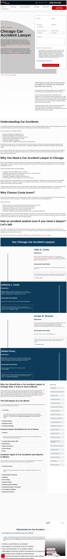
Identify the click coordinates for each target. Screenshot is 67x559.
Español (65, 2)
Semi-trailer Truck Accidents (55, 442)
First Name (39, 18)
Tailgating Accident (55, 399)
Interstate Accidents (55, 414)
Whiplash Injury (54, 395)
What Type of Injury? (55, 30)
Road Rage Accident (55, 403)
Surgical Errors (54, 429)
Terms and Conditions (41, 60)
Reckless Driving (55, 449)
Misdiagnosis (54, 461)
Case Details (39, 36)
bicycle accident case (25, 301)
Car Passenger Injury (56, 422)
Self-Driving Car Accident (57, 445)
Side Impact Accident (55, 437)
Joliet (37, 268)
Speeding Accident (55, 433)
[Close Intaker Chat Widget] (63, 523)
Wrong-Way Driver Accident (57, 391)
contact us (45, 235)
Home (2, 75)
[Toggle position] (61, 523)
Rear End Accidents (55, 453)
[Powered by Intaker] (57, 556)
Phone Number (40, 24)
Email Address (54, 24)
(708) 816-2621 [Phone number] (55, 3)
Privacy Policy (49, 60)
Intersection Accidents (56, 418)
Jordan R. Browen (38, 322)
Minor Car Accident (55, 410)
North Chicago (5, 369)
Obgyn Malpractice (55, 457)
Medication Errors (55, 464)
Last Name (53, 18)
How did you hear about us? (42, 30)
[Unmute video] (47, 523)
